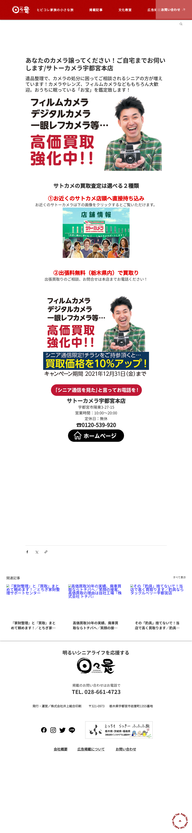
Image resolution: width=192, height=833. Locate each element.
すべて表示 (179, 577)
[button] (174, 9)
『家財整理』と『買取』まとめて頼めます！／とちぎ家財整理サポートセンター (33, 625)
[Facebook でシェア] (27, 552)
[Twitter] (62, 730)
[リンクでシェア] (46, 552)
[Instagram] (53, 730)
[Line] (72, 730)
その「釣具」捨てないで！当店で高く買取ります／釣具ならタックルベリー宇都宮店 (157, 625)
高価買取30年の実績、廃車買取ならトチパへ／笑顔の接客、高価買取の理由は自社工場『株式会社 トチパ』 (95, 625)
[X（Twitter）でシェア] (36, 552)
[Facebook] (44, 730)
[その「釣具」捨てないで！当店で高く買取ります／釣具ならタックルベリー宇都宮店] (158, 599)
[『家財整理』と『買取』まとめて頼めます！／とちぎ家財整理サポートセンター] (34, 599)
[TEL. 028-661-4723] (96, 691)
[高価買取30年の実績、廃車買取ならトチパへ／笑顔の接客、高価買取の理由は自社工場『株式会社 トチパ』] (96, 600)
